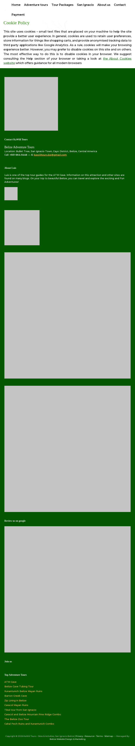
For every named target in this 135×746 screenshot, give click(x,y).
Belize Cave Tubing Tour (19, 686)
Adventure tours (36, 5)
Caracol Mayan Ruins (16, 705)
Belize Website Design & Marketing (67, 739)
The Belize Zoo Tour (16, 719)
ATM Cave (10, 681)
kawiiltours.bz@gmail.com (50, 154)
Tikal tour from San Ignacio (20, 709)
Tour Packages (62, 5)
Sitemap (108, 736)
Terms (99, 736)
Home (16, 5)
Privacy (79, 736)
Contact (120, 5)
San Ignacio (85, 5)
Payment (18, 14)
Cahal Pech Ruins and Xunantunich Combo (29, 723)
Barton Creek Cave (15, 695)
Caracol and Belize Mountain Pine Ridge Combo (32, 714)
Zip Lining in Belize (15, 700)
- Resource (88, 736)
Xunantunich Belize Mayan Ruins (23, 691)
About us (103, 5)
